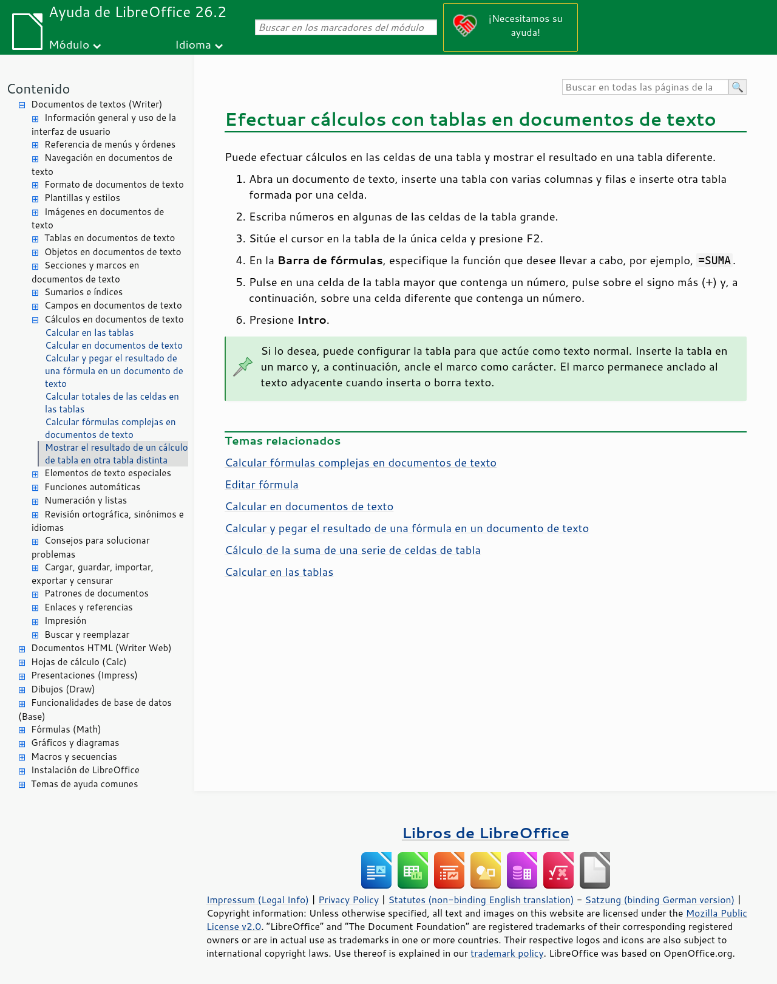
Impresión (65, 620)
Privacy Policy (348, 899)
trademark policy (506, 953)
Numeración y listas (85, 500)
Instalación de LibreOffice (85, 770)
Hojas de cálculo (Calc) (79, 661)
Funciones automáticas (92, 486)
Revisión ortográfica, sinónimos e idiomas (108, 521)
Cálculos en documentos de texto (114, 319)
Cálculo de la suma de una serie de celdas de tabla (353, 550)
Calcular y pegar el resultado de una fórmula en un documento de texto (114, 371)
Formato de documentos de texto (114, 184)
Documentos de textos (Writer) (97, 104)
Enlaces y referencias (88, 607)
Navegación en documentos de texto (102, 164)
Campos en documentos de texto (113, 305)
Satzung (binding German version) (660, 899)
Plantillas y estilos (82, 197)
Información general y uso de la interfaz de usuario (104, 124)
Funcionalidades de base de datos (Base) (95, 709)
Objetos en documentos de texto (113, 251)
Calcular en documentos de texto (114, 345)
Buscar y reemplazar (86, 634)
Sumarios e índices (83, 291)
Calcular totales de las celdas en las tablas (112, 402)
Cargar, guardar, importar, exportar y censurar (93, 574)
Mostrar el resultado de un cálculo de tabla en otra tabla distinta (116, 453)
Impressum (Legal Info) (257, 899)
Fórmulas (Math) (66, 729)
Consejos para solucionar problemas (91, 547)
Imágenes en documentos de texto (98, 218)
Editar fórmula (262, 484)
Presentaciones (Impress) (84, 675)
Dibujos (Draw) (63, 689)
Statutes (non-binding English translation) (481, 899)
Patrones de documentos (96, 593)
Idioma (193, 44)
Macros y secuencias (74, 756)
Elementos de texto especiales (107, 472)
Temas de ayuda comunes (84, 783)
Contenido (38, 88)
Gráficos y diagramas (75, 742)
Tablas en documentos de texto (109, 237)
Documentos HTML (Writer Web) (101, 647)
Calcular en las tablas (89, 332)
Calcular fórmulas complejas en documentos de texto (110, 428)
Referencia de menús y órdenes (109, 144)
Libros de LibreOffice (485, 832)
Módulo (69, 44)
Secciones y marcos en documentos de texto (85, 272)
